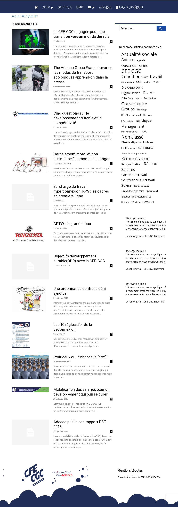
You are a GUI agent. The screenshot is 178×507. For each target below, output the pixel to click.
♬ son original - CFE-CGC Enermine (145, 236)
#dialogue (165, 228)
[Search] (161, 28)
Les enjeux (27, 16)
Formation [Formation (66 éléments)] (150, 98)
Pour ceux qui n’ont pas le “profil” (81, 357)
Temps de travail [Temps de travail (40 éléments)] (141, 186)
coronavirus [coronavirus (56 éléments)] (127, 81)
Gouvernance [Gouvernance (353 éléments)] (134, 103)
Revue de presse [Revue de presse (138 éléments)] (133, 153)
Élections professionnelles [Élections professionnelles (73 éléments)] (136, 196)
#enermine (132, 228)
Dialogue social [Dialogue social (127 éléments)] (132, 87)
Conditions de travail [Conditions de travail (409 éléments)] (141, 76)
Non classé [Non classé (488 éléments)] (132, 137)
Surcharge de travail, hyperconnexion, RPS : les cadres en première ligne (81, 191)
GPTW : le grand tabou (72, 224)
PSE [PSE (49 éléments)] (139, 147)
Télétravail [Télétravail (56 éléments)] (152, 191)
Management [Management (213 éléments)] (132, 126)
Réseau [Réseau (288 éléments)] (150, 164)
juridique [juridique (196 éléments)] (144, 120)
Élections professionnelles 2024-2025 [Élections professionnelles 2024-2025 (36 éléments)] (137, 202)
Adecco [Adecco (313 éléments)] (128, 59)
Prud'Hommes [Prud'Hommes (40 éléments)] (128, 148)
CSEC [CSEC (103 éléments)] (147, 81)
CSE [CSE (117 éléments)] (138, 81)
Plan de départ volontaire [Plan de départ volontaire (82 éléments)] (137, 142)
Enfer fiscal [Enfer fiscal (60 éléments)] (127, 98)
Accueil (16, 16)
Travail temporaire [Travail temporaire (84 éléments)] (132, 191)
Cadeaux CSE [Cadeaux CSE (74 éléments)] (129, 65)
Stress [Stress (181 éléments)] (126, 185)
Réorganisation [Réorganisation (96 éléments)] (131, 164)
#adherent (153, 228)
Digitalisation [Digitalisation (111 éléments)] (130, 93)
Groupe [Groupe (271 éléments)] (128, 109)
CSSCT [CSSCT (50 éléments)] (156, 81)
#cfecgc (143, 228)
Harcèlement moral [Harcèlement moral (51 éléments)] (131, 115)
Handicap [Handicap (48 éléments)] (142, 109)
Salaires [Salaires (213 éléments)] (128, 169)
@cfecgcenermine (136, 218)
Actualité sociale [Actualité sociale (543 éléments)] (139, 54)
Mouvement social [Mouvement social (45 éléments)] (130, 131)
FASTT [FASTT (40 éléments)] (139, 98)
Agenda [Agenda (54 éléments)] (141, 60)
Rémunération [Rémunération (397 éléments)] (135, 158)
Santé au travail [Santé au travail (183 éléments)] (134, 175)
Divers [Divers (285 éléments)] (148, 92)
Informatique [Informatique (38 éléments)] (127, 121)
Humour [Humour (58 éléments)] (147, 115)
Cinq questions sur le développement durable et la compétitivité (77, 118)
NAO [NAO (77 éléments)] (144, 131)
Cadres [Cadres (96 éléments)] (143, 65)
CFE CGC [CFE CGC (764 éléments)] (131, 71)
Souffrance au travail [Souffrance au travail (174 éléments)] (138, 180)
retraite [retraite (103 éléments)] (148, 147)
